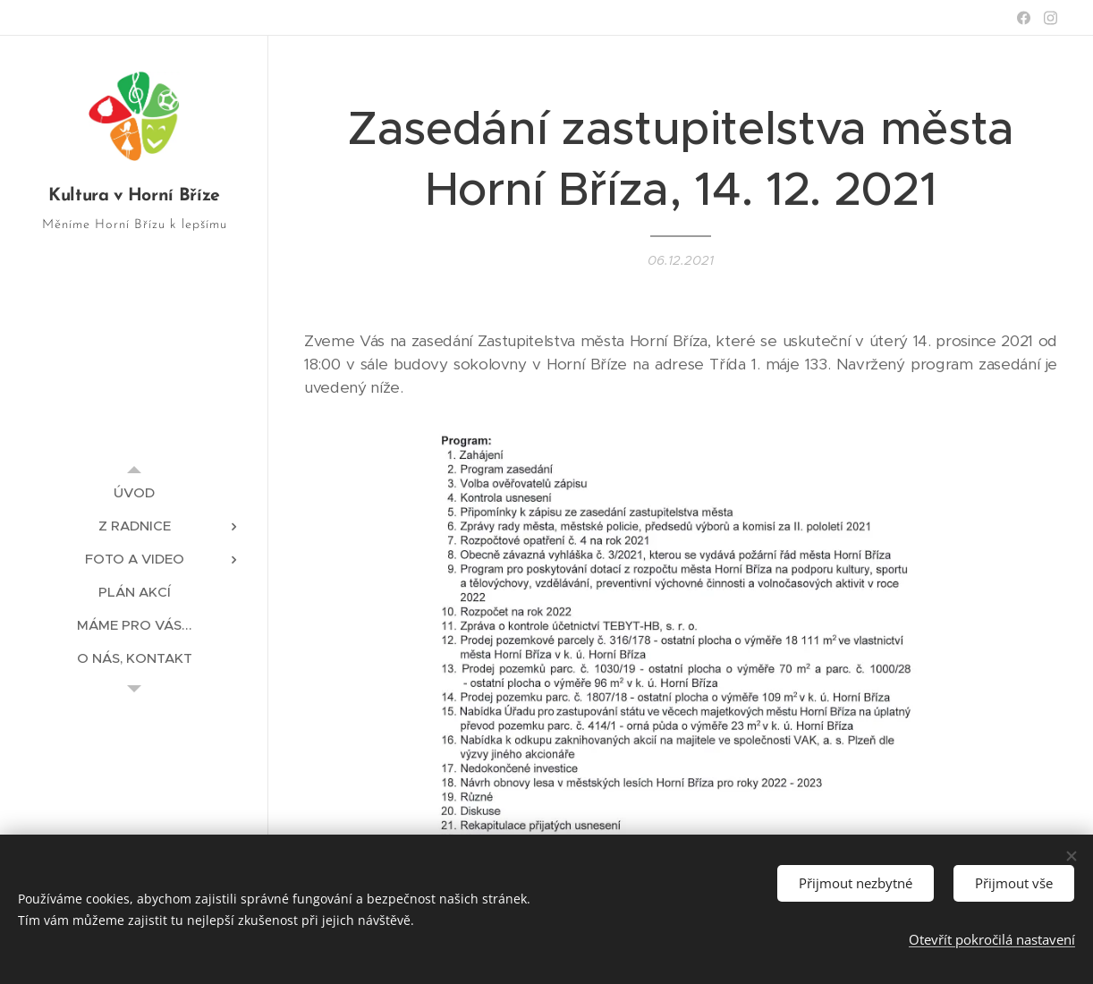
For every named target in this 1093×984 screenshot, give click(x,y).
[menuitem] (134, 492)
